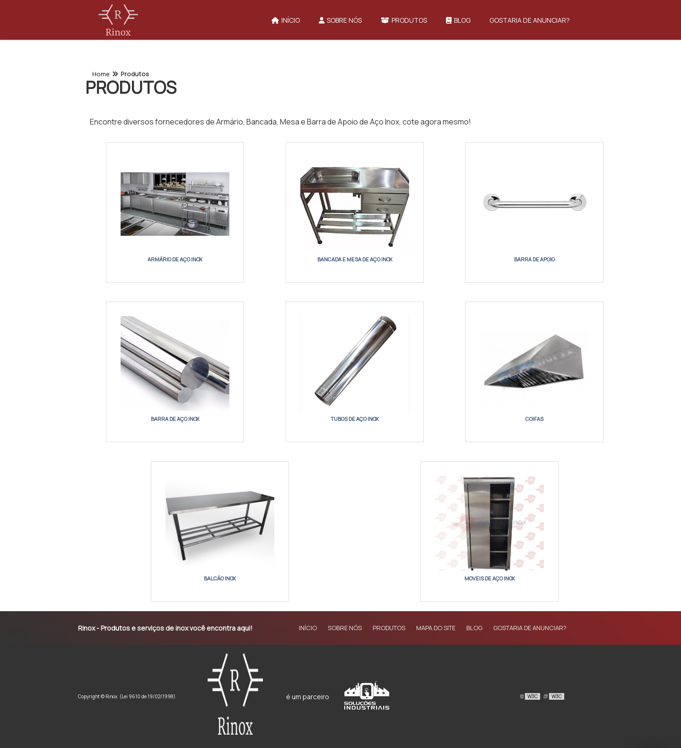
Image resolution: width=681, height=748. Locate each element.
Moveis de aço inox (489, 578)
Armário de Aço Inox (175, 259)
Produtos (404, 20)
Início (285, 20)
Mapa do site (435, 627)
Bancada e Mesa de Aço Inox (355, 259)
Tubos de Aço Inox (355, 419)
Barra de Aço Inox (175, 419)
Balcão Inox (220, 578)
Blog (458, 20)
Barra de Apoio (534, 259)
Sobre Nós (340, 20)
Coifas (534, 419)
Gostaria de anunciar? (529, 20)
